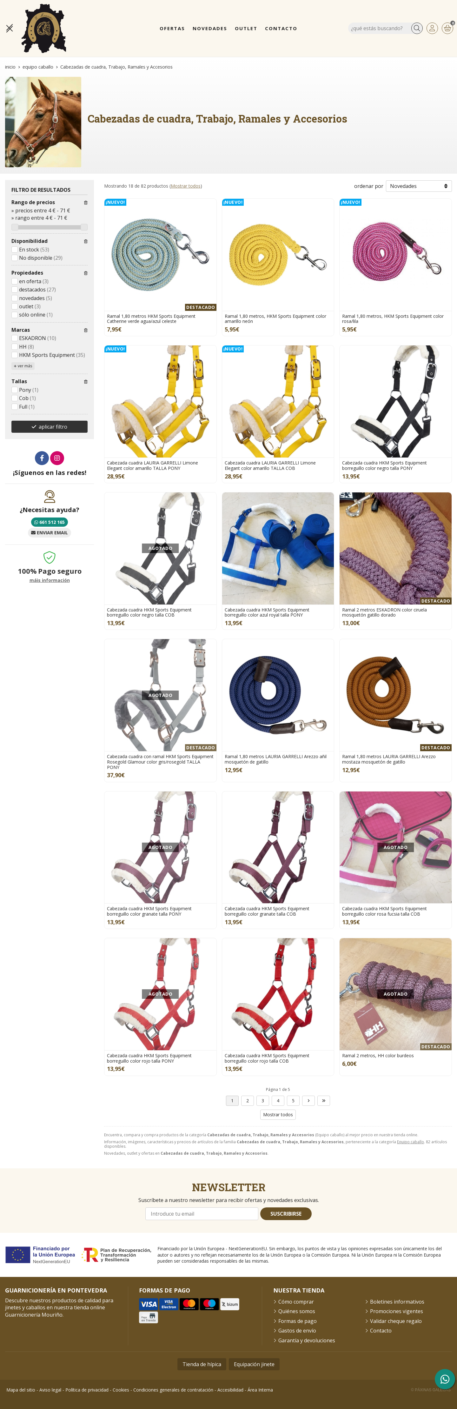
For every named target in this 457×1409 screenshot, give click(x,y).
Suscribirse (285, 1213)
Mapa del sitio (20, 1390)
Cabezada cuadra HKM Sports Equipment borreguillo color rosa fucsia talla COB (384, 911)
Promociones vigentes (396, 1311)
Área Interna (260, 1390)
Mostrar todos (186, 186)
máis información (50, 580)
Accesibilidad (230, 1390)
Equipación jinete (254, 1364)
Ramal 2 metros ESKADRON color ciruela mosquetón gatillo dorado (384, 612)
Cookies (121, 1390)
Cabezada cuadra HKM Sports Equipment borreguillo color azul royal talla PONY (267, 612)
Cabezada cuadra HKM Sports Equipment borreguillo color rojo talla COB (267, 1058)
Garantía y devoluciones (306, 1340)
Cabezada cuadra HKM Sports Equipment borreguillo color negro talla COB (149, 612)
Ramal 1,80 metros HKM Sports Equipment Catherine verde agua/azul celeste (151, 318)
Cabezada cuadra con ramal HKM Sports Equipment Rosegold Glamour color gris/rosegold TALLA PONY (160, 761)
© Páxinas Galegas (431, 1390)
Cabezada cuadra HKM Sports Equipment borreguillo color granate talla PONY (149, 911)
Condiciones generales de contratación (173, 1390)
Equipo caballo (410, 1142)
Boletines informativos (397, 1301)
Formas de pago (297, 1321)
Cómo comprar (296, 1301)
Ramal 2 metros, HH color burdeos (378, 1055)
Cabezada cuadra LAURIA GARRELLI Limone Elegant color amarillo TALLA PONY (152, 465)
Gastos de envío (297, 1330)
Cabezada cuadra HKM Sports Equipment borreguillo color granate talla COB (267, 911)
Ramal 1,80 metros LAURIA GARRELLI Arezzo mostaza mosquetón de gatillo (389, 759)
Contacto (381, 1330)
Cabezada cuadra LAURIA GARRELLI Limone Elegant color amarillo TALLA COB (270, 465)
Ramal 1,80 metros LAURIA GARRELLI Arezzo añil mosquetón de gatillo (276, 759)
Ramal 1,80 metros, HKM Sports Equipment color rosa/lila (393, 318)
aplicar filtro (53, 426)
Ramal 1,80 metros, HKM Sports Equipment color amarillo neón (275, 318)
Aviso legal (50, 1390)
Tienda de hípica (201, 1364)
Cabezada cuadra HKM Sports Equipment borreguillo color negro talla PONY (384, 465)
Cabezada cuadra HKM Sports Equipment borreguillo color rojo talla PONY (149, 1058)
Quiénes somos (296, 1311)
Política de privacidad (87, 1390)
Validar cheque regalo (396, 1321)
